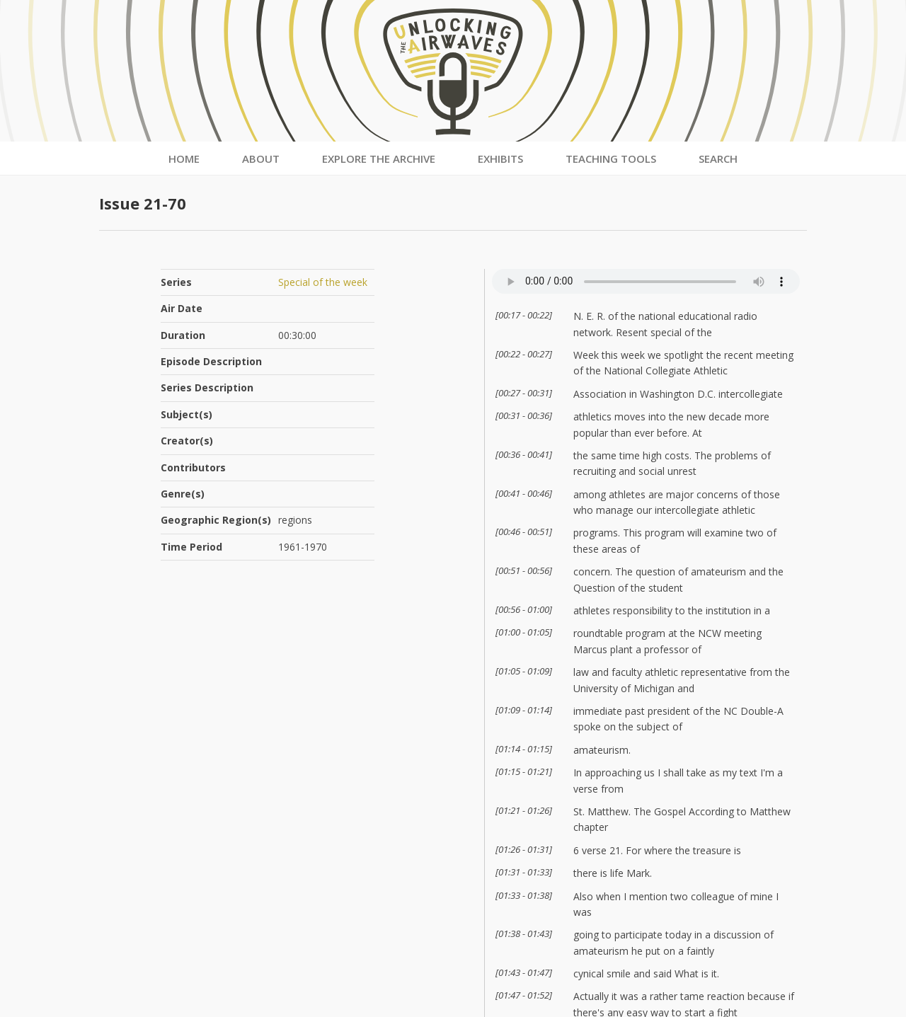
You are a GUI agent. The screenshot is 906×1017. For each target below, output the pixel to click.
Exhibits (500, 158)
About (261, 158)
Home (184, 158)
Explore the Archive (378, 158)
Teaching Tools (611, 158)
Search (718, 158)
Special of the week (322, 282)
